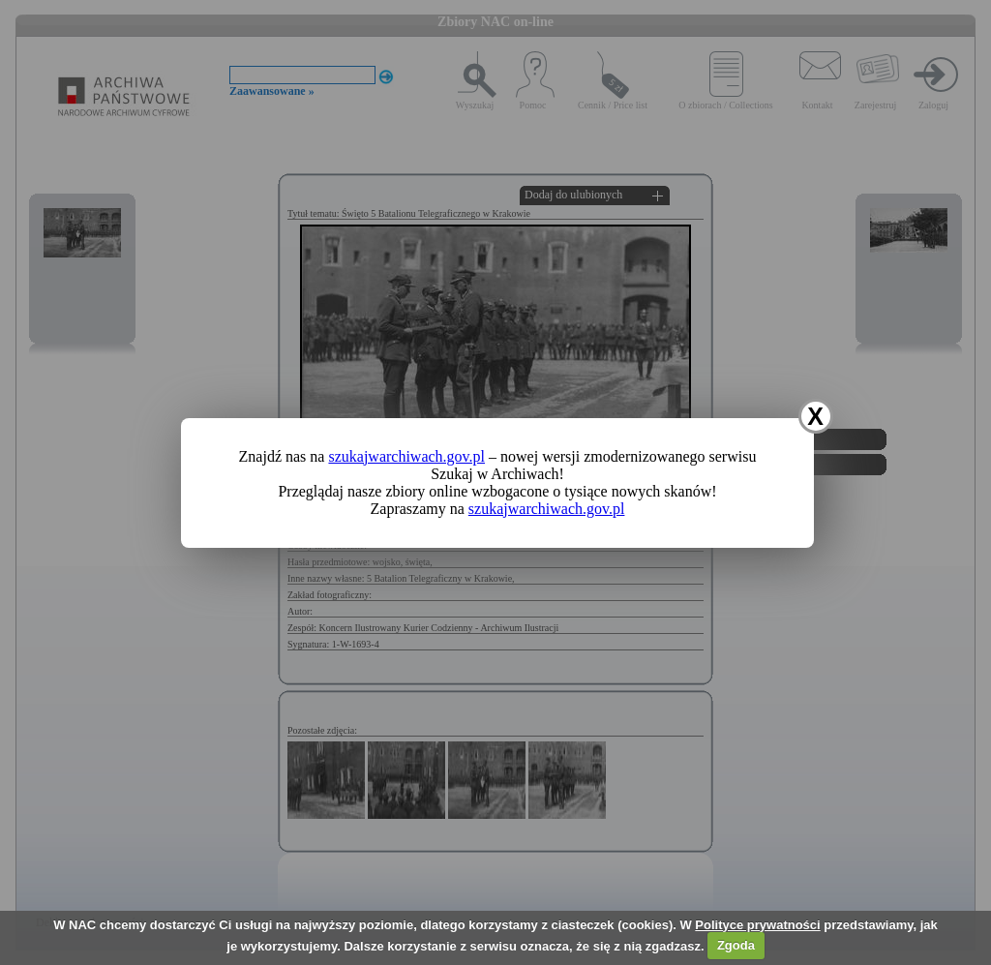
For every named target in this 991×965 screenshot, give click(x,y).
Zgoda (736, 945)
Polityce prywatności (757, 925)
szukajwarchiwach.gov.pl (406, 456)
